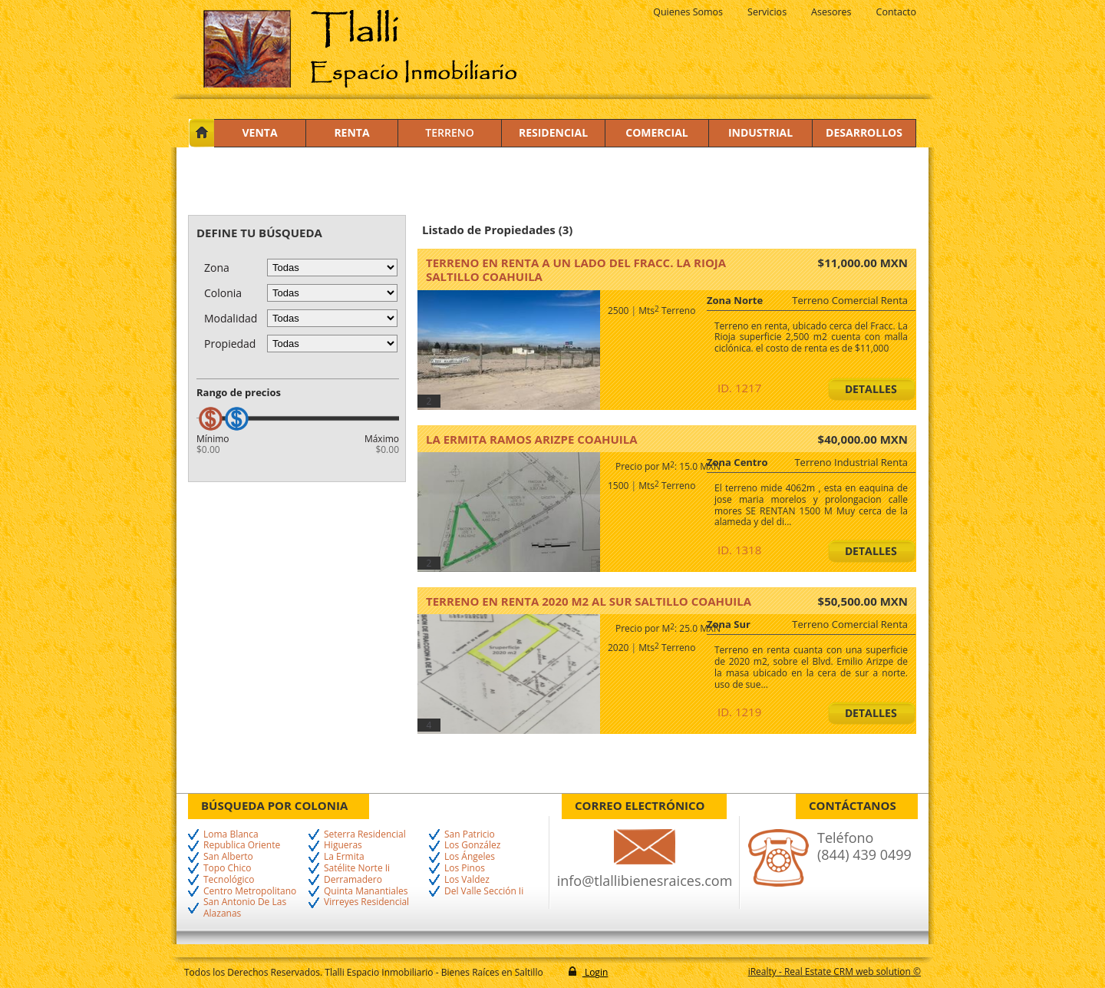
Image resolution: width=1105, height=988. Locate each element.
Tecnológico (228, 880)
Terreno (449, 132)
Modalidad (230, 318)
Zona (216, 267)
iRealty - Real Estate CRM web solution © (834, 971)
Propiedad (230, 343)
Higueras (343, 845)
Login (595, 972)
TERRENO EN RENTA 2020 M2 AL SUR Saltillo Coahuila (588, 601)
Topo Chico (227, 868)
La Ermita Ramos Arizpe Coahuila (532, 439)
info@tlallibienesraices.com (645, 880)
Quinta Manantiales (365, 891)
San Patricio (469, 835)
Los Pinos (464, 868)
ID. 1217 (739, 387)
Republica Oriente (241, 845)
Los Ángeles (469, 857)
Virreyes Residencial (366, 902)
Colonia (223, 293)
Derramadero (353, 880)
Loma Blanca (231, 835)
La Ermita (344, 857)
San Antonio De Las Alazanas (244, 908)
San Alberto (228, 857)
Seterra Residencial (365, 835)
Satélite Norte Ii (357, 868)
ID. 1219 (739, 711)
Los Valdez (467, 880)
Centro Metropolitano (249, 891)
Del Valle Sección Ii (483, 891)
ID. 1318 (739, 549)
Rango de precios (238, 392)
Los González (472, 845)
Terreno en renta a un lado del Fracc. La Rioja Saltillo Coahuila (576, 269)
